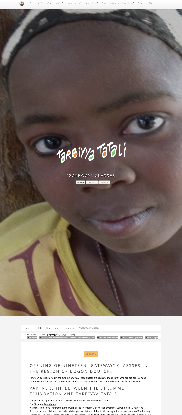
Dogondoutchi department (132, 338)
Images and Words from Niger (82, 3)
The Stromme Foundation (107, 338)
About (141, 3)
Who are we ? (36, 3)
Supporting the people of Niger (118, 3)
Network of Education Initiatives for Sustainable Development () (67, 338)
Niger (152, 3)
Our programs (55, 3)
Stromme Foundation (45, 404)
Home (27, 327)
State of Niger (151, 338)
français (91, 182)
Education (70, 327)
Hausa (102, 182)
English (38, 327)
